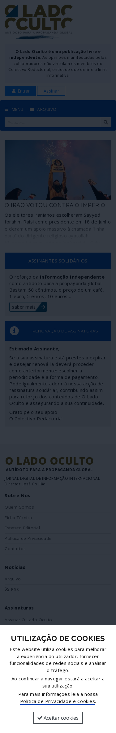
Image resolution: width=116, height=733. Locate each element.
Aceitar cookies (58, 717)
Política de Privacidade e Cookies (57, 701)
